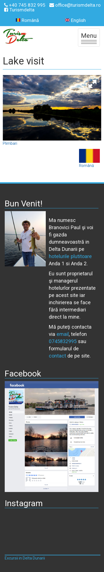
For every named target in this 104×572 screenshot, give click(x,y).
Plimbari (10, 143)
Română (27, 20)
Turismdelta (19, 10)
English (75, 20)
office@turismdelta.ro (75, 5)
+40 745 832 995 (25, 5)
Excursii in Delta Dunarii (25, 558)
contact (57, 356)
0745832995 (63, 341)
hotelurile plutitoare (70, 256)
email (63, 334)
